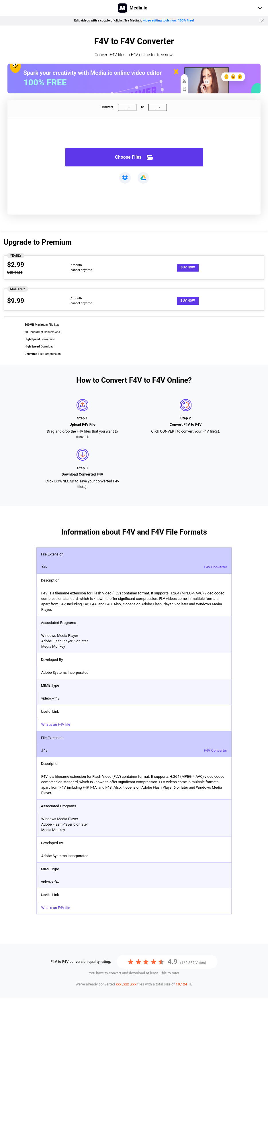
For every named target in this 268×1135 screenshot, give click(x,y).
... (126, 107)
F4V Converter (215, 567)
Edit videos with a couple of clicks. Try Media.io (134, 20)
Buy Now (188, 267)
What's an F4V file (55, 724)
